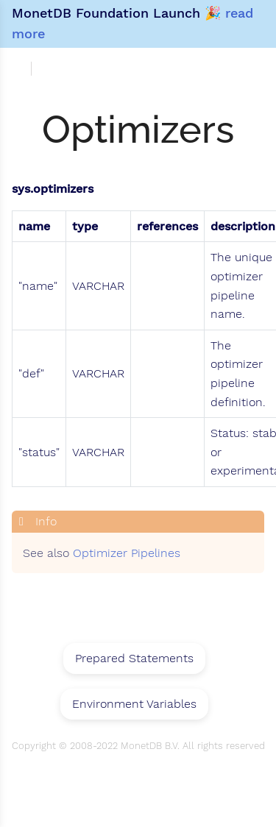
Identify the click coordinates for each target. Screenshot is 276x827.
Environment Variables (134, 704)
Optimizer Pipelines (126, 553)
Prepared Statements (134, 658)
